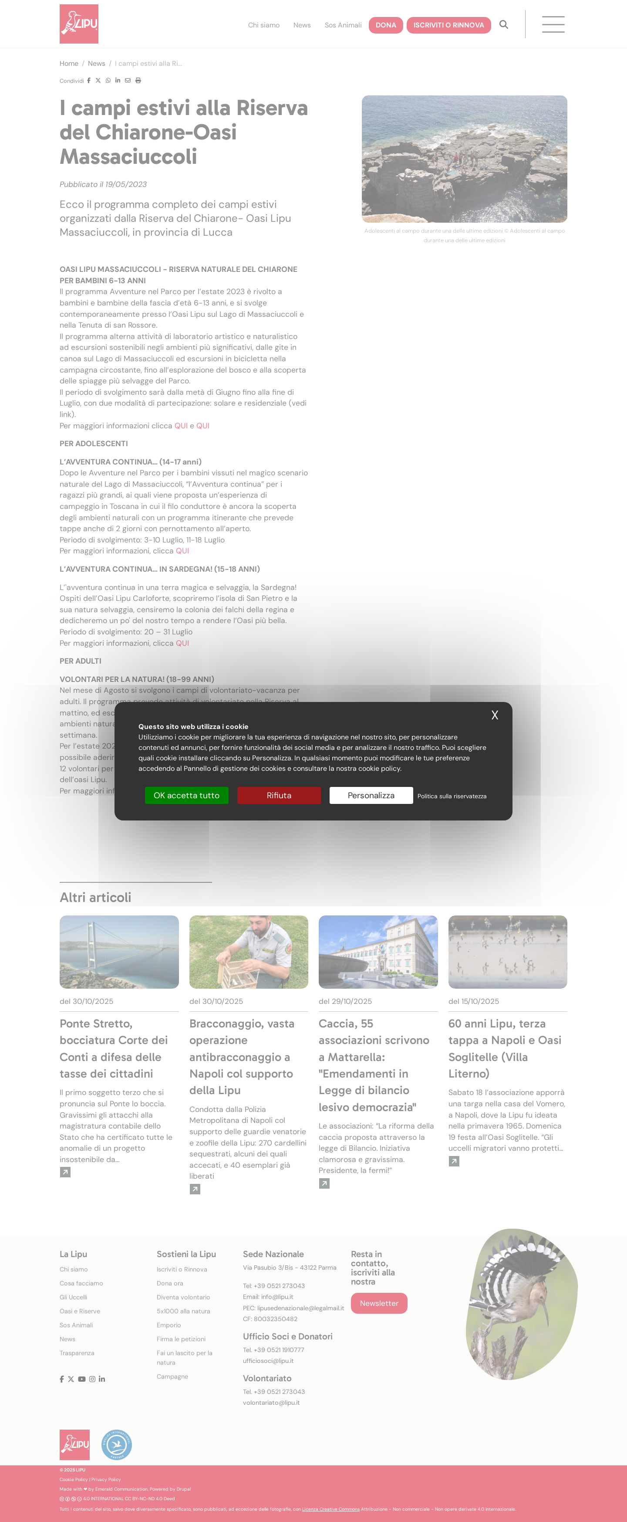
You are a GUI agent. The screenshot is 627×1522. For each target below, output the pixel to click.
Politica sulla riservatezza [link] (452, 796)
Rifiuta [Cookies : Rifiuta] (279, 795)
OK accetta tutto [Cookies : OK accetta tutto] (186, 795)
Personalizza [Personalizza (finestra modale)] (371, 795)
